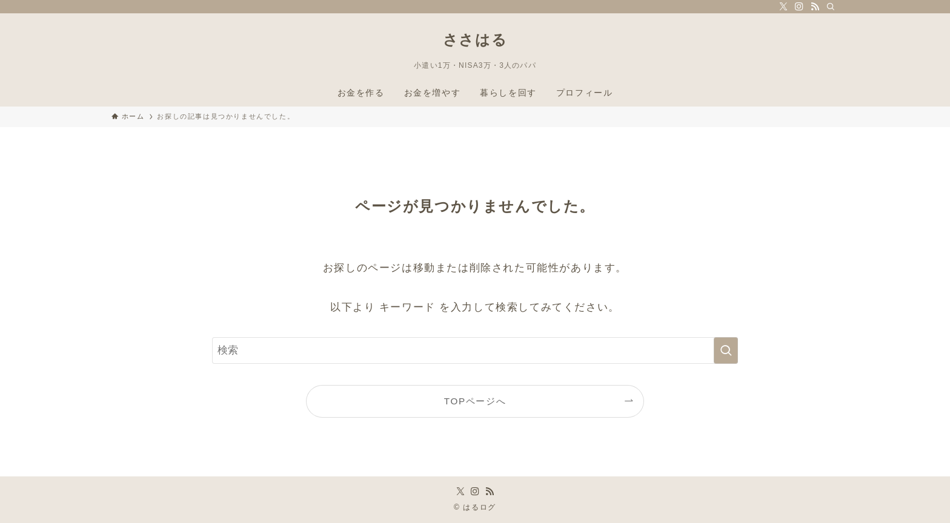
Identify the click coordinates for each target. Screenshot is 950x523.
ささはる (475, 40)
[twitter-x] (783, 6)
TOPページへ (475, 401)
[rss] (815, 6)
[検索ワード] (475, 350)
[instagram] (799, 6)
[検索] (831, 6)
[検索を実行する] (726, 350)
